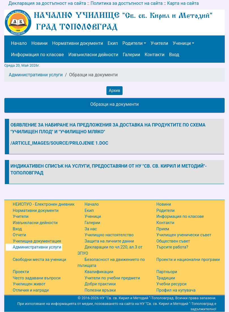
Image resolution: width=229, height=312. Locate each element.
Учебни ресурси (172, 284)
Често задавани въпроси (37, 278)
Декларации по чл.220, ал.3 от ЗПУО (110, 250)
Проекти (21, 271)
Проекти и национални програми (188, 259)
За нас (91, 229)
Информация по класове (37, 54)
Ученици (182, 43)
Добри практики (100, 284)
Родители (133, 43)
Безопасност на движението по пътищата (111, 262)
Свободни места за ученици (39, 259)
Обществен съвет (173, 241)
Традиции (166, 278)
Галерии (131, 54)
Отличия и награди (31, 290)
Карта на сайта (183, 3)
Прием (163, 229)
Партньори (167, 271)
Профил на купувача (176, 290)
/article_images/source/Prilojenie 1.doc (59, 143)
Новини (39, 43)
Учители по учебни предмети (112, 278)
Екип (113, 43)
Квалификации (99, 271)
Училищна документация (37, 241)
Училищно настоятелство (109, 235)
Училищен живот (29, 284)
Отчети (19, 235)
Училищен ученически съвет (184, 235)
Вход (174, 54)
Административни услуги (36, 74)
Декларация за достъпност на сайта (47, 3)
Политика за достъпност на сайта (127, 3)
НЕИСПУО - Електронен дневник (43, 204)
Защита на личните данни (109, 241)
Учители (159, 43)
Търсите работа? (172, 247)
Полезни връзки (100, 290)
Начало (19, 43)
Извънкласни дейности (93, 54)
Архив (114, 90)
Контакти (154, 54)
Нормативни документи (77, 43)
